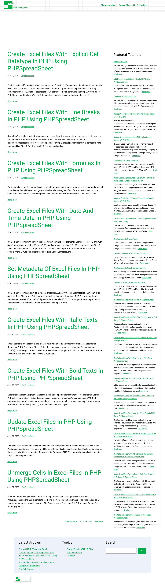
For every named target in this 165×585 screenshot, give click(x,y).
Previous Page (71, 521)
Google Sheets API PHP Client (80, 549)
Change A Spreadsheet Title (125, 96)
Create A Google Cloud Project (126, 239)
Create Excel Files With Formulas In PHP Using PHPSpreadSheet (53, 167)
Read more (12, 101)
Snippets (71, 556)
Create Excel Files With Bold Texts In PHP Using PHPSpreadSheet (55, 374)
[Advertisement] (82, 29)
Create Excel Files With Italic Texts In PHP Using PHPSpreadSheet (52, 323)
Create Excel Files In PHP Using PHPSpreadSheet (134, 300)
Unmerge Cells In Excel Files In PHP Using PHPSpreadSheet (54, 476)
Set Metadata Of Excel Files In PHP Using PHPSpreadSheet (53, 272)
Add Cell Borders (120, 62)
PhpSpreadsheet (27, 76)
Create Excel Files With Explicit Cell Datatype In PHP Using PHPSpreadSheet (53, 61)
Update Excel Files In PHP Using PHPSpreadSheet (49, 425)
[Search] (142, 551)
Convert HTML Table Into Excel (126, 160)
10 (89, 521)
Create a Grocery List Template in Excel (129, 282)
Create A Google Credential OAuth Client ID (131, 253)
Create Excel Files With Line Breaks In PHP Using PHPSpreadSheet (53, 116)
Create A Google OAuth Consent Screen (130, 268)
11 (91, 521)
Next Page (99, 521)
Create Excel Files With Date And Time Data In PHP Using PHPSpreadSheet (50, 218)
